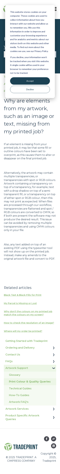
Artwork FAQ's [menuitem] (18, 401)
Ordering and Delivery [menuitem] (20, 347)
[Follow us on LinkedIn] (53, 445)
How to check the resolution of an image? (29, 322)
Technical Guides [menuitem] (20, 388)
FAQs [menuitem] (9, 361)
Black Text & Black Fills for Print (22, 295)
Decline (30, 89)
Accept (30, 81)
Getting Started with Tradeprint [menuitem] (26, 341)
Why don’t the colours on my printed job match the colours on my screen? (28, 313)
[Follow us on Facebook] (46, 438)
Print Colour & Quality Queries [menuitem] (30, 381)
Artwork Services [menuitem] (17, 408)
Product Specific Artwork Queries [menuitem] (22, 417)
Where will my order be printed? (23, 331)
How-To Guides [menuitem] (19, 395)
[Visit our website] (53, 438)
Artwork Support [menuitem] (16, 368)
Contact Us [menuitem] (12, 354)
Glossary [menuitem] (14, 374)
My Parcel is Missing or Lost (20, 303)
